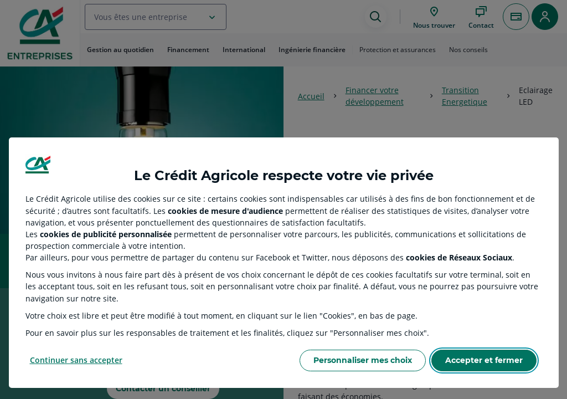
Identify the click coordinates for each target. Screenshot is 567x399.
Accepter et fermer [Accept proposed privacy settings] (484, 360)
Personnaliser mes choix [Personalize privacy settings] (362, 360)
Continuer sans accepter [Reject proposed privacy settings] (76, 360)
